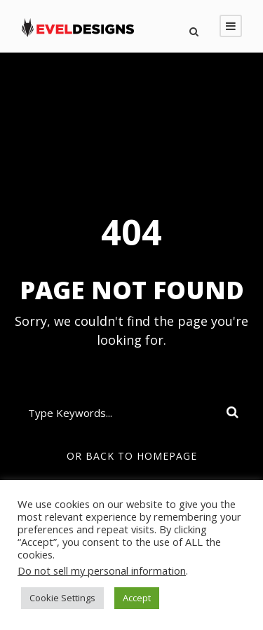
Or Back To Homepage (132, 456)
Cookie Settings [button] (62, 597)
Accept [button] (137, 597)
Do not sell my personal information (102, 570)
